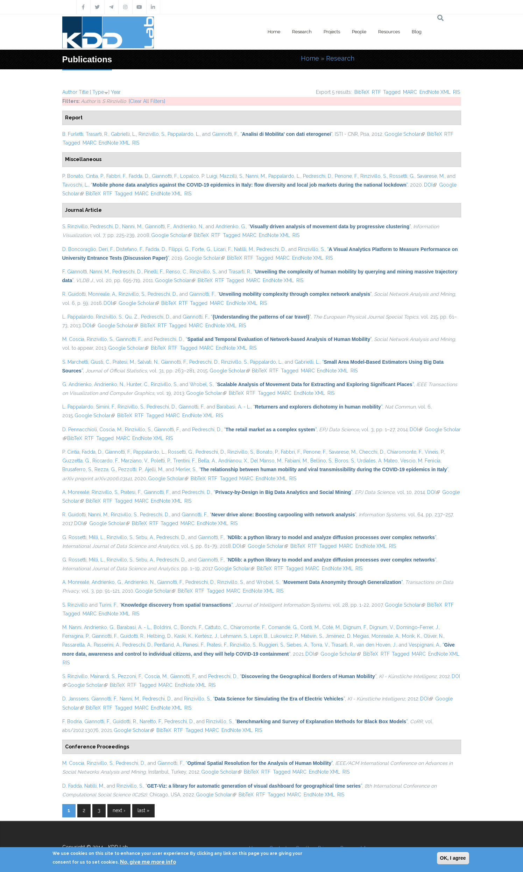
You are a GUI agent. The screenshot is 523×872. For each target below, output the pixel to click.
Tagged (392, 92)
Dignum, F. (355, 627)
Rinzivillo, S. (152, 134)
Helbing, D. (159, 636)
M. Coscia (73, 339)
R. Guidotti (74, 294)
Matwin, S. (312, 636)
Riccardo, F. (105, 460)
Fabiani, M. (296, 460)
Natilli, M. (244, 249)
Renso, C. (176, 271)
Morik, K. (411, 636)
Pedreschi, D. (317, 176)
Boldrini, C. (166, 627)
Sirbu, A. (145, 537)
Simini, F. (105, 407)
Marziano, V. (134, 460)
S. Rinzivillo (75, 226)
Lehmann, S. (234, 636)
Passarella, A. (76, 645)
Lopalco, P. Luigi (198, 176)
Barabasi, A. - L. (234, 407)
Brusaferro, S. (77, 469)
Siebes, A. (297, 645)
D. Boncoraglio (79, 249)
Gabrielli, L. (123, 134)
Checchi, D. (371, 452)
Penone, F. (346, 176)
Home (274, 31)
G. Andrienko (77, 384)
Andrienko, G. (230, 226)
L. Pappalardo (77, 317)
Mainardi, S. (102, 676)
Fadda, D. (139, 176)
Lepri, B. (259, 636)
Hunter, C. (137, 384)
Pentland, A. (167, 645)
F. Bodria (72, 721)
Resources (389, 31)
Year (116, 92)
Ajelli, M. (154, 469)
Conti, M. (310, 627)
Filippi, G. (179, 249)
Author (69, 92)
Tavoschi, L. (75, 185)
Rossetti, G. (402, 176)
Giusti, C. (100, 362)
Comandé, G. (283, 627)
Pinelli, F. (153, 271)
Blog (417, 31)
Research (302, 31)
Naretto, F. (151, 721)
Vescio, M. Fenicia (420, 460)
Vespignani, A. (424, 645)
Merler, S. (186, 469)
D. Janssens (75, 699)
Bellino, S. (321, 460)
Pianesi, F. (193, 645)
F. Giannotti (74, 271)
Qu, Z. (132, 317)
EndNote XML (435, 92)
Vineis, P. (434, 452)
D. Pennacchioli (79, 429)
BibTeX (361, 92)
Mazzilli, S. (231, 176)
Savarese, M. (431, 176)
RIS (456, 92)
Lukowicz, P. (284, 636)
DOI (430, 185)
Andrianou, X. (233, 460)
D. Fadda (72, 786)
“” (286, 134)
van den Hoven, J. (376, 645)
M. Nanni (72, 627)
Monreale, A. (102, 294)
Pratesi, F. (131, 492)
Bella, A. (207, 460)
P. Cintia (70, 452)
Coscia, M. (110, 429)
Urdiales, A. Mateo (377, 460)
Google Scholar (404, 134)
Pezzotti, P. (130, 469)
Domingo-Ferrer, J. (417, 627)
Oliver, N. (434, 636)
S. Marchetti (75, 362)
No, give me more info (148, 862)
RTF (376, 92)
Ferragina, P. (75, 636)
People (359, 31)
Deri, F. (106, 249)
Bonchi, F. (191, 627)
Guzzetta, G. (76, 460)
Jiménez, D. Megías (347, 636)
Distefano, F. (129, 249)
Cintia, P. (95, 176)
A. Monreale (75, 492)
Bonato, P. (267, 452)
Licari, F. (223, 249)
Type (98, 92)
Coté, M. (331, 627)
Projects (332, 31)
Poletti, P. (161, 460)
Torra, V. (320, 645)
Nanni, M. (256, 176)
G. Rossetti (74, 537)
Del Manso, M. (266, 460)
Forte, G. (201, 249)
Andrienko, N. (188, 226)
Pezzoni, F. (130, 676)
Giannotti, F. (225, 134)
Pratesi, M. (124, 362)
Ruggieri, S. (271, 645)
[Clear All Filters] (147, 101)
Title (84, 92)
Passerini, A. (107, 645)
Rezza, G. (105, 469)
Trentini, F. (184, 460)
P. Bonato (72, 176)
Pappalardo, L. (184, 134)
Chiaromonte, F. (404, 452)
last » (143, 810)
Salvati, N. (147, 362)
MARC (410, 92)
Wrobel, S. (201, 384)
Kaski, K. (183, 636)
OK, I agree (453, 858)
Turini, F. (108, 605)
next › (119, 810)
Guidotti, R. (132, 636)
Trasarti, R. (97, 134)
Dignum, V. (381, 627)
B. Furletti (72, 134)
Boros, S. (345, 460)
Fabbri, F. (116, 176)
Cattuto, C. (216, 627)
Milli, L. (96, 537)
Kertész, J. (206, 636)
